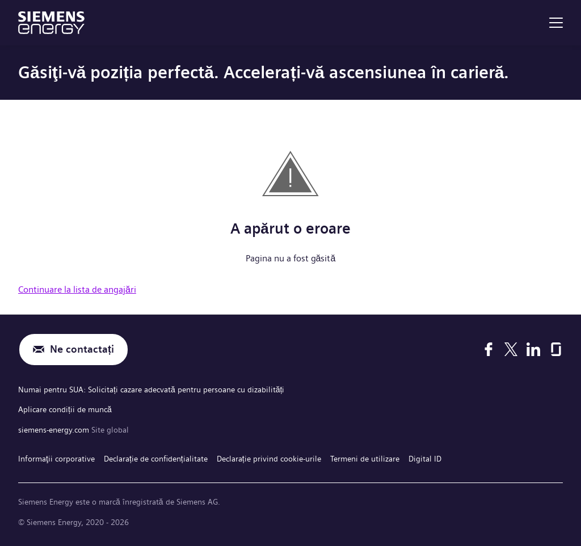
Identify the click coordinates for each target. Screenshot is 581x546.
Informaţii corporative (56, 458)
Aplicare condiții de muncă (65, 409)
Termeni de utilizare (364, 458)
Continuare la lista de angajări (77, 289)
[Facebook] (488, 349)
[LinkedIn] (533, 349)
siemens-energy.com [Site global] (54, 429)
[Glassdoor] (556, 349)
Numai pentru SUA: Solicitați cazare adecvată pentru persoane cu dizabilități (151, 389)
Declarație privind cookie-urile (269, 458)
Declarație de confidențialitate (156, 458)
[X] (510, 349)
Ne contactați (82, 349)
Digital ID (425, 458)
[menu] (556, 22)
